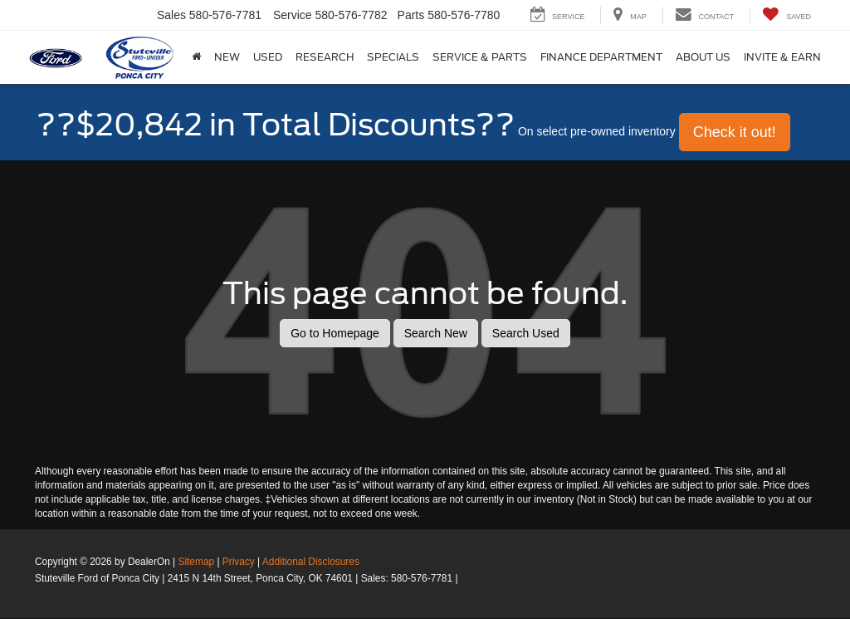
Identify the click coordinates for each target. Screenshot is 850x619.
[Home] (196, 57)
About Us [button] (703, 57)
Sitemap (196, 561)
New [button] (227, 57)
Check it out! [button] (734, 132)
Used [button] (267, 57)
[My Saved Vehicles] (786, 15)
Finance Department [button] (601, 57)
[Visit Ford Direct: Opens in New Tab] (465, 578)
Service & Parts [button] (479, 57)
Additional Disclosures (310, 561)
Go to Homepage (335, 333)
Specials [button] (393, 57)
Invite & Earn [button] (782, 57)
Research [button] (325, 57)
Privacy (238, 561)
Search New (435, 333)
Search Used (525, 333)
